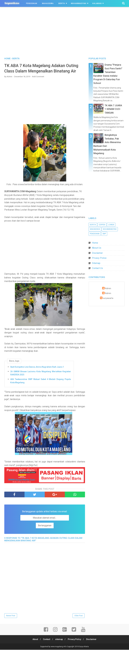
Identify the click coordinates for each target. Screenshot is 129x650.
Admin (108, 288)
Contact (46, 639)
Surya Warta (84, 647)
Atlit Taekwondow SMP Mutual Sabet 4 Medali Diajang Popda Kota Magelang (40, 381)
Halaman (97, 3)
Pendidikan (31, 3)
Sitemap (96, 263)
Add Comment (38, 77)
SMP (104, 234)
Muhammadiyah (78, 3)
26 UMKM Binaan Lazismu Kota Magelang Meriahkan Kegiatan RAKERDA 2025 (40, 373)
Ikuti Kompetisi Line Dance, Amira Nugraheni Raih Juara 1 (37, 367)
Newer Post (10, 616)
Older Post (78, 616)
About (34, 639)
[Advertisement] (64, 33)
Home (95, 242)
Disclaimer (97, 253)
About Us (96, 247)
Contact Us (97, 268)
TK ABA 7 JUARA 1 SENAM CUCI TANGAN (113, 109)
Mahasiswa (48, 3)
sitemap (59, 639)
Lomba (111, 225)
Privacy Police (99, 258)
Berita (61, 3)
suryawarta (108, 298)
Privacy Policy (75, 639)
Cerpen (102, 225)
